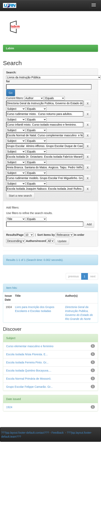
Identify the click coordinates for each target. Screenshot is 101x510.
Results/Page (15, 234)
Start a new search (20, 195)
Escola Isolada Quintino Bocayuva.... (28, 370)
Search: (11, 72)
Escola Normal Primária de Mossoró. (28, 378)
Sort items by (46, 234)
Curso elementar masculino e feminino (29, 346)
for (8, 81)
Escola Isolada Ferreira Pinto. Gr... (27, 362)
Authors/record (36, 241)
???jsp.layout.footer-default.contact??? (25, 432)
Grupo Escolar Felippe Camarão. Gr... (29, 386)
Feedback (57, 432)
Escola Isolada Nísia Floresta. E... (27, 354)
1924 (9, 407)
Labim (10, 48)
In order (79, 234)
